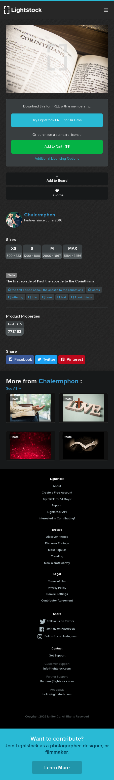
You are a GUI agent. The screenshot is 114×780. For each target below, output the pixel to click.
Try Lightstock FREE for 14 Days (57, 120)
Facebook (20, 359)
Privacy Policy (57, 587)
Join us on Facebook (61, 628)
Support (57, 505)
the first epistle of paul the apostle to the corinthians (45, 290)
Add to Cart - (57, 146)
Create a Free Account (57, 492)
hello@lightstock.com (57, 694)
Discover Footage (57, 543)
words (94, 290)
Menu (106, 10)
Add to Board (57, 178)
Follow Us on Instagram (61, 636)
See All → (13, 388)
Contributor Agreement (57, 600)
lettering (15, 297)
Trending (57, 556)
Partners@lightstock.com (57, 681)
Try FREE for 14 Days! (57, 499)
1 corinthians (81, 297)
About (57, 486)
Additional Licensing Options (57, 158)
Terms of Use (57, 581)
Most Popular (57, 550)
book (47, 297)
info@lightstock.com (57, 668)
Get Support (57, 655)
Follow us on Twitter (60, 621)
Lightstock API (57, 512)
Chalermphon (39, 214)
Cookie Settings (57, 594)
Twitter (46, 359)
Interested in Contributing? (57, 518)
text (61, 297)
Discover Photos (57, 536)
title (32, 297)
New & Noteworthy (57, 563)
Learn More (57, 767)
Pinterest (71, 359)
